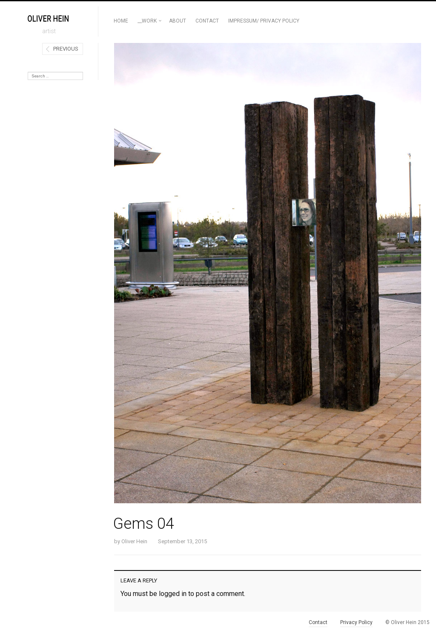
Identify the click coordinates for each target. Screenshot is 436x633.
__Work (147, 21)
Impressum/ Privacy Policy (263, 21)
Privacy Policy (356, 622)
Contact (207, 21)
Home (121, 21)
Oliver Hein (134, 541)
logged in (172, 594)
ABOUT (177, 21)
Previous (65, 49)
